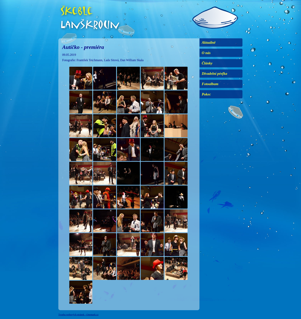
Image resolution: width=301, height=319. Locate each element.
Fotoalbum (210, 84)
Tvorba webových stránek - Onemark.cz (78, 314)
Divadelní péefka (214, 74)
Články (207, 63)
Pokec (206, 94)
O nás (206, 53)
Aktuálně (209, 42)
